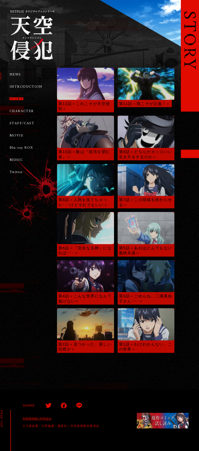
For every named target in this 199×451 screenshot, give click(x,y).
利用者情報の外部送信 (37, 418)
